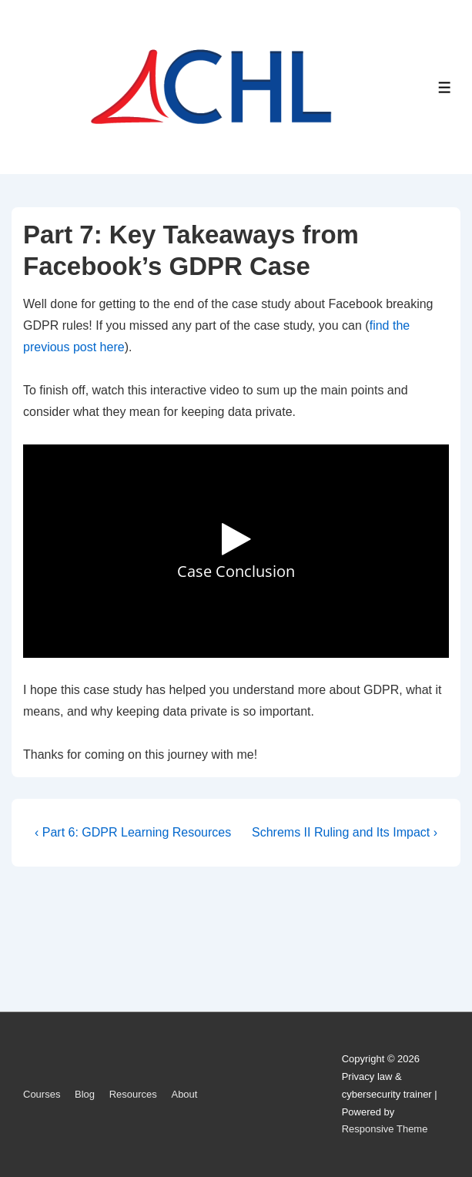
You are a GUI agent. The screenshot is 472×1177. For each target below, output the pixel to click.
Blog (85, 1094)
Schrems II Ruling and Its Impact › (344, 832)
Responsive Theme (385, 1129)
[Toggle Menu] (444, 87)
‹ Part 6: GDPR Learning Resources (133, 832)
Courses (41, 1094)
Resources (133, 1094)
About (184, 1094)
